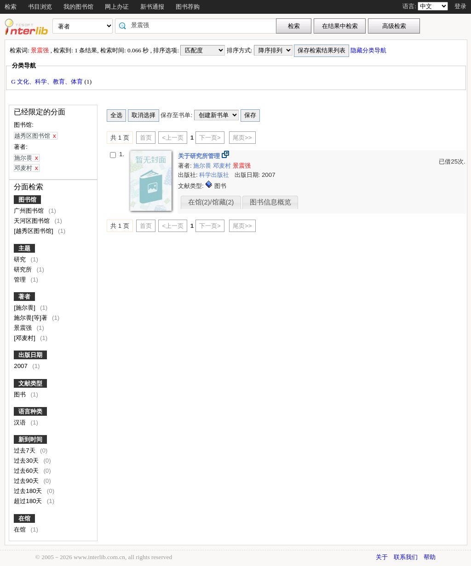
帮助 (430, 557)
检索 (11, 6)
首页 (146, 137)
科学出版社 (215, 174)
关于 (382, 557)
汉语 (21, 422)
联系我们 (406, 557)
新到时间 (30, 439)
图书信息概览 (270, 202)
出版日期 (30, 354)
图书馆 (27, 199)
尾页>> (242, 137)
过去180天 (29, 490)
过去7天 (25, 450)
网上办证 (117, 6)
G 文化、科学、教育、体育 (47, 81)
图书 (21, 394)
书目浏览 (40, 6)
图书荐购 (188, 6)
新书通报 (152, 6)
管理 (21, 279)
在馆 (24, 518)
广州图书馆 (30, 210)
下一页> (210, 137)
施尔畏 (203, 165)
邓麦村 (223, 165)
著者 (24, 296)
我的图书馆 (78, 6)
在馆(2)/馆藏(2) (211, 202)
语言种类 (30, 411)
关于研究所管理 (200, 156)
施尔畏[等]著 (31, 317)
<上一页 (173, 137)
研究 (21, 259)
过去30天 (27, 460)
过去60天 (27, 470)
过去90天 (27, 480)
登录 (460, 6)
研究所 (24, 269)
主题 (24, 248)
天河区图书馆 (33, 220)
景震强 (24, 327)
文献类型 (30, 383)
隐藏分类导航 (369, 50)
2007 (21, 365)
